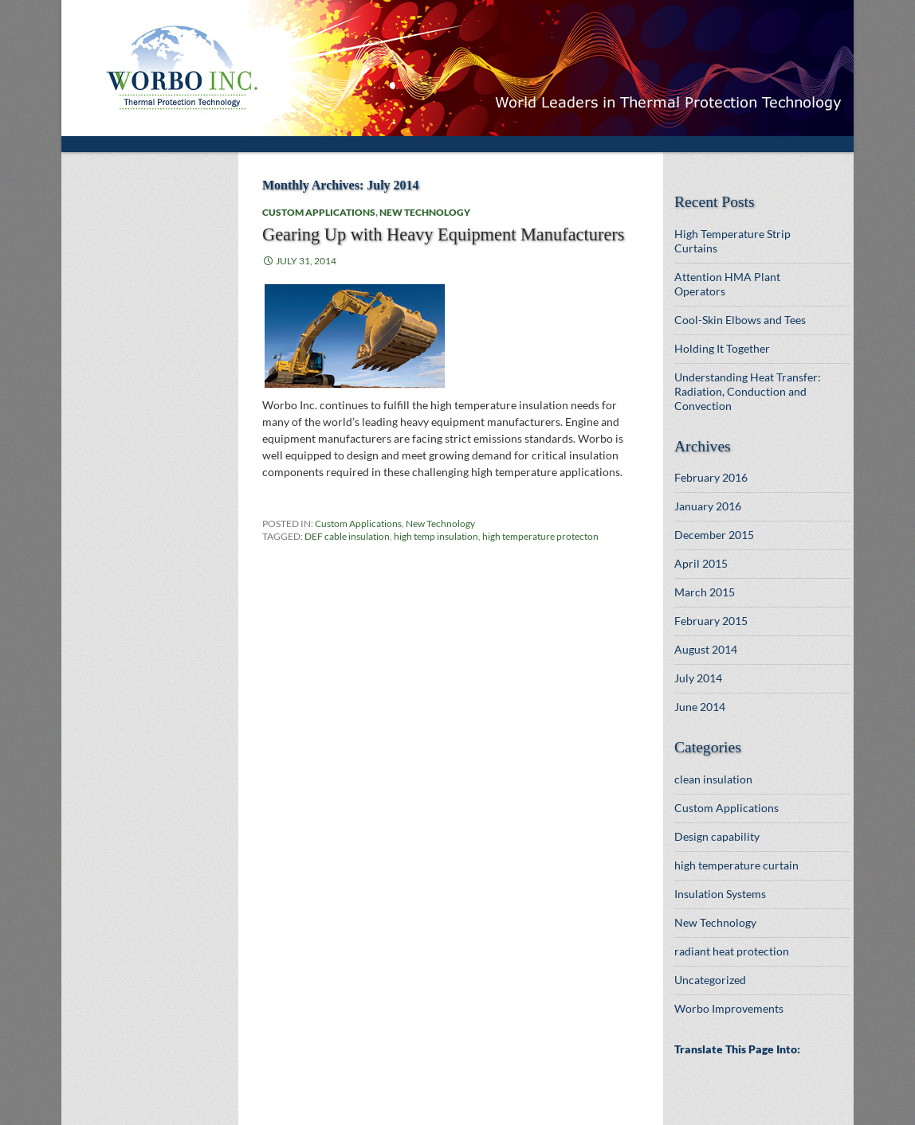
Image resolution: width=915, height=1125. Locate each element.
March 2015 (704, 592)
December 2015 (714, 534)
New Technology (424, 212)
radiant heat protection (731, 951)
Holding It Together (722, 348)
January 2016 (707, 506)
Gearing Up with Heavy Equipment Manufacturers (443, 234)
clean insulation (713, 779)
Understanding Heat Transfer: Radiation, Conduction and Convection (747, 391)
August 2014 (705, 649)
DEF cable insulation (347, 536)
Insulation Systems (720, 893)
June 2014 (699, 706)
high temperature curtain (736, 865)
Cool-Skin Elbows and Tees (740, 319)
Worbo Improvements (728, 1008)
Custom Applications (318, 212)
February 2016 (711, 477)
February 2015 (711, 620)
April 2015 (701, 563)
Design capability (717, 836)
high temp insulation (436, 536)
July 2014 (698, 678)
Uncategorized (710, 979)
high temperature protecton (540, 536)
